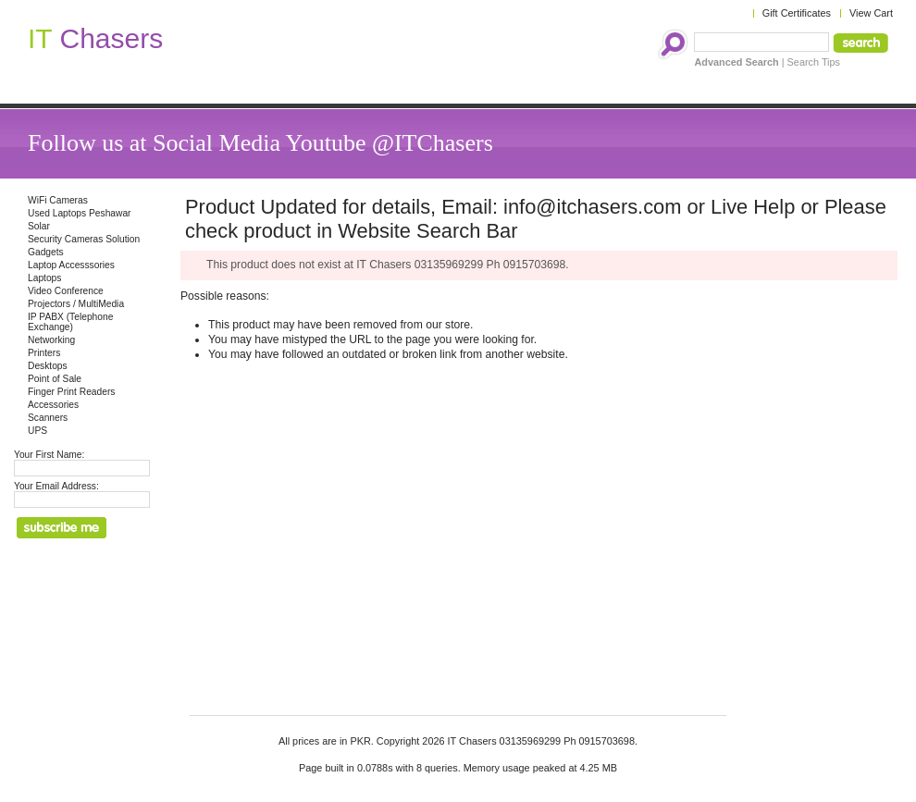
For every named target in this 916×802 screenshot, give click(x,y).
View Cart (871, 13)
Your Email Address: (56, 486)
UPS (37, 431)
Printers (44, 353)
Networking (51, 340)
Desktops (48, 366)
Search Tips (813, 62)
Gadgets (46, 252)
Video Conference (66, 291)
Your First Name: (49, 455)
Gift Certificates (796, 13)
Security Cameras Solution (84, 239)
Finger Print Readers (71, 392)
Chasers (95, 38)
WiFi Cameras (58, 200)
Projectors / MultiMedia (76, 304)
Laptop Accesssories (71, 265)
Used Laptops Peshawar (79, 213)
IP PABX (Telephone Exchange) (70, 322)
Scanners (48, 418)
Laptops (44, 278)
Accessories (53, 405)
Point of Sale (54, 379)
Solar (39, 226)
